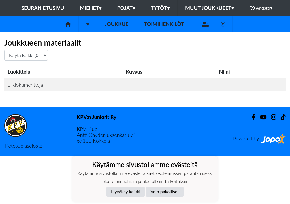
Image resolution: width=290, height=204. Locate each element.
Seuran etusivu (42, 8)
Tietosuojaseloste (23, 146)
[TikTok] (281, 117)
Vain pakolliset (164, 191)
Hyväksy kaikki (125, 191)
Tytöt (160, 8)
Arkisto (261, 8)
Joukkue (116, 24)
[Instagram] (223, 24)
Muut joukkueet (209, 8)
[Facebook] (251, 117)
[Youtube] (260, 117)
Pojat (126, 8)
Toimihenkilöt (164, 24)
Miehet (91, 8)
